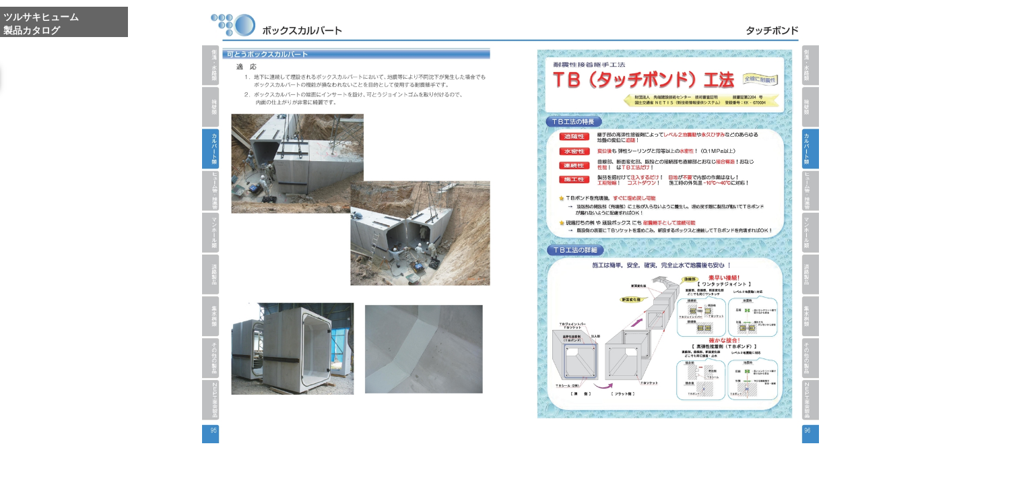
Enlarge (636, 466)
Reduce (700, 466)
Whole (668, 466)
